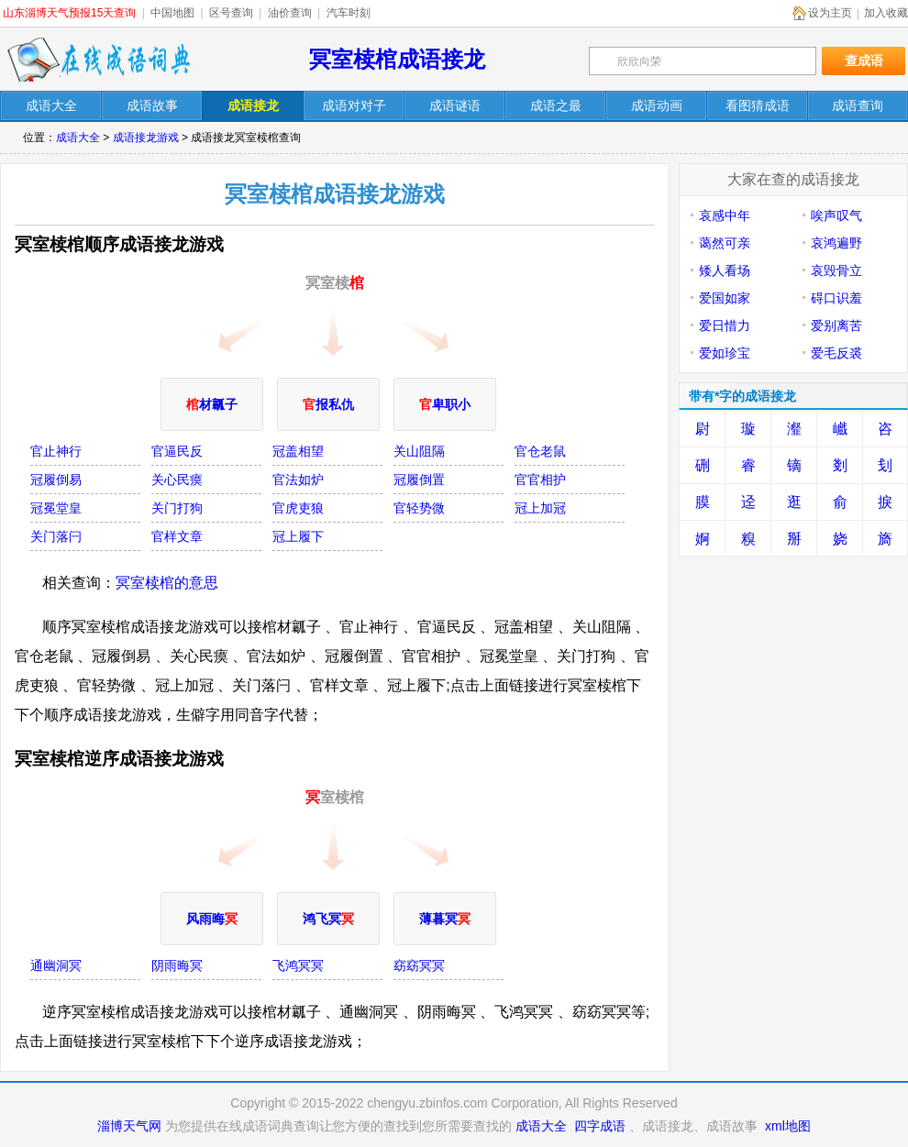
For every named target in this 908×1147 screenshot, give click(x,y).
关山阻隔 (419, 451)
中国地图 (172, 12)
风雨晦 (212, 918)
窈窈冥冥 (419, 965)
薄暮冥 (445, 918)
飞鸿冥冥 (298, 965)
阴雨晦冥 (177, 965)
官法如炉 (298, 479)
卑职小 (445, 404)
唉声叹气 (836, 215)
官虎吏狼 (298, 508)
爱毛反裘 (836, 353)
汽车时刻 (349, 12)
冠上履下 (298, 536)
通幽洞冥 (56, 965)
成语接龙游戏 (146, 137)
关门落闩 (56, 536)
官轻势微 (419, 508)
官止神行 (56, 451)
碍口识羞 (836, 298)
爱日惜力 (724, 325)
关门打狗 (177, 508)
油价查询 (290, 12)
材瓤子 (212, 404)
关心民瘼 (177, 479)
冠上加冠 (540, 508)
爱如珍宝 (724, 353)
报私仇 (328, 404)
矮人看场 (724, 270)
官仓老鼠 (540, 451)
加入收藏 (886, 12)
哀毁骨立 (836, 270)
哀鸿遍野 (836, 243)
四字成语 (600, 1126)
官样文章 (177, 536)
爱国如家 (724, 298)
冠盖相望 (298, 451)
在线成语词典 (98, 60)
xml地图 (788, 1126)
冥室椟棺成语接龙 (397, 59)
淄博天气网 (129, 1126)
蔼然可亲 (724, 243)
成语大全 (78, 137)
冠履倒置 (419, 479)
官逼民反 (177, 451)
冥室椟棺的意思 (167, 582)
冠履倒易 (56, 479)
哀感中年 (724, 215)
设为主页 (830, 12)
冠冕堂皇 (56, 508)
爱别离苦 (836, 325)
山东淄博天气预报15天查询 (69, 12)
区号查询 (231, 12)
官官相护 (540, 479)
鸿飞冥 (328, 918)
